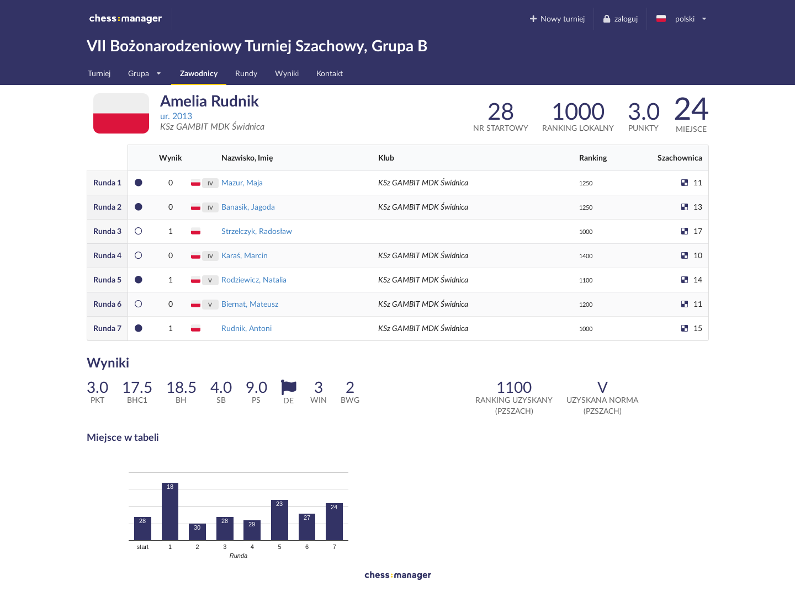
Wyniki (287, 73)
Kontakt (329, 73)
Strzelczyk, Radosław (256, 231)
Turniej (99, 73)
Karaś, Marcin (244, 255)
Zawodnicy (199, 73)
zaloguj (620, 18)
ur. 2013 (176, 115)
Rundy (246, 73)
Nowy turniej (556, 18)
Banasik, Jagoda (248, 206)
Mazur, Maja (242, 182)
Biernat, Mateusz (249, 303)
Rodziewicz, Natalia (254, 279)
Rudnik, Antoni (246, 328)
